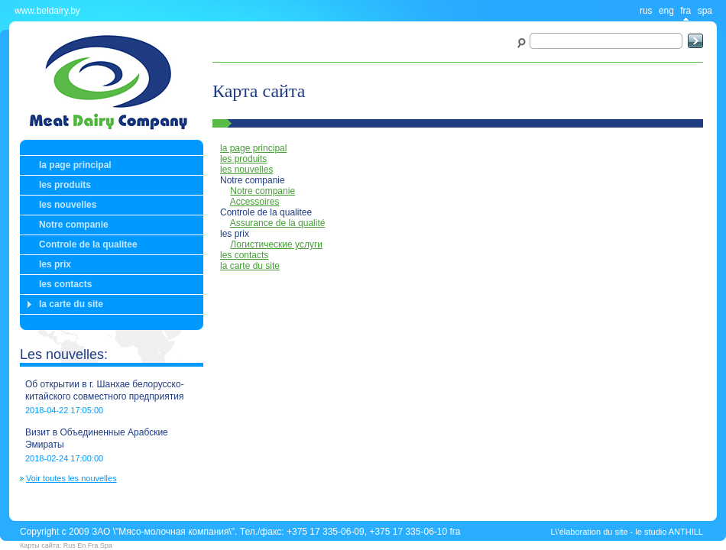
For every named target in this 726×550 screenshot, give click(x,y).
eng (666, 10)
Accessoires (255, 201)
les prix (55, 264)
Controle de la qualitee (88, 244)
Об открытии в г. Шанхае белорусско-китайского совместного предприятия (104, 390)
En (81, 545)
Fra (93, 545)
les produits (65, 185)
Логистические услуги (276, 244)
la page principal (75, 165)
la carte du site (71, 304)
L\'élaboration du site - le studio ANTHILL (626, 531)
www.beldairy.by (47, 10)
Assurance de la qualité (278, 223)
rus (646, 10)
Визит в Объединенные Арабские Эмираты (96, 438)
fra (685, 10)
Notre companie (74, 224)
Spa (106, 545)
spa (705, 10)
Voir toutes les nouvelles (71, 478)
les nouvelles (67, 204)
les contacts (65, 284)
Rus (69, 545)
